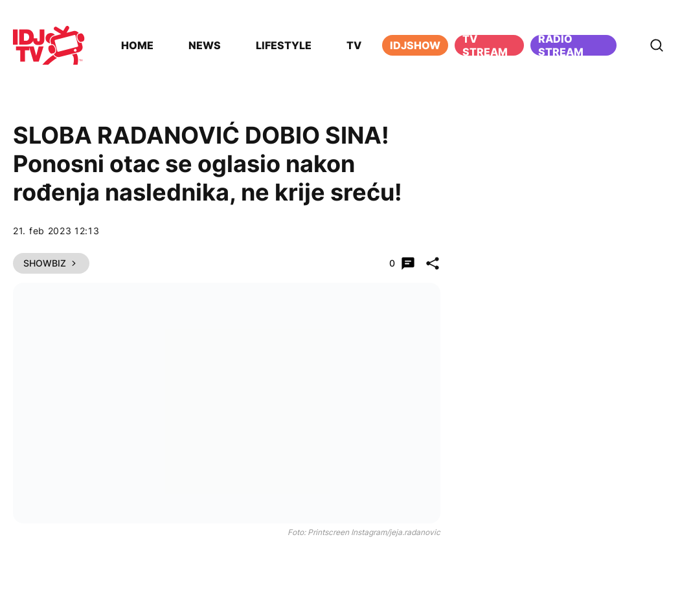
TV (353, 45)
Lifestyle (284, 45)
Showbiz (51, 263)
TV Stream (485, 45)
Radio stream (561, 45)
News (204, 45)
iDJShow (415, 45)
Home (137, 45)
